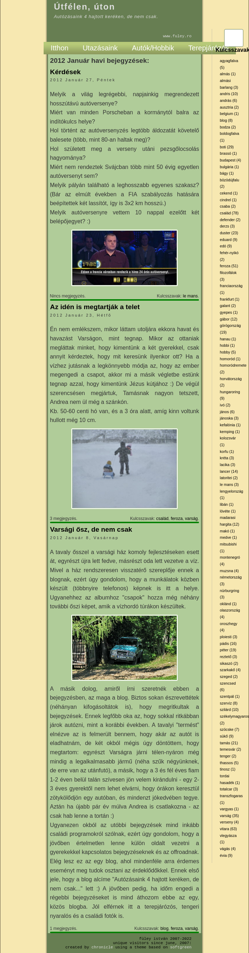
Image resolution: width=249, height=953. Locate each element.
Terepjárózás (208, 48)
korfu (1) (227, 451)
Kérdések (65, 72)
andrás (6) (228, 100)
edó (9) (226, 246)
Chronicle (102, 947)
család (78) (229, 213)
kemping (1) (230, 431)
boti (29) (227, 147)
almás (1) (228, 74)
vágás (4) (228, 849)
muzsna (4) (229, 571)
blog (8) (226, 120)
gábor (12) (228, 319)
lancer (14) (229, 471)
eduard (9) (228, 239)
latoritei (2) (229, 478)
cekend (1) (229, 193)
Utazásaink (100, 48)
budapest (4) (230, 160)
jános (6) (227, 412)
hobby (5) (228, 352)
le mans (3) (229, 484)
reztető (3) (228, 656)
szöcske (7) (229, 729)
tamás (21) (229, 743)
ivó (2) (225, 405)
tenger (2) (228, 756)
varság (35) (229, 816)
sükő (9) (227, 736)
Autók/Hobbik (153, 48)
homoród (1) (230, 359)
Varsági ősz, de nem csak (91, 529)
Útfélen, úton (84, 6)
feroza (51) (229, 266)
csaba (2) (228, 206)
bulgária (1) (229, 167)
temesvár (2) (230, 749)
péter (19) (228, 650)
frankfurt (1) (229, 299)
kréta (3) (227, 458)
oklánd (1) (228, 604)
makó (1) (227, 531)
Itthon (59, 48)
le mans (190, 296)
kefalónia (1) (230, 425)
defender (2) (230, 220)
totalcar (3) (229, 789)
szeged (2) (229, 676)
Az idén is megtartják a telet (95, 307)
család (162, 518)
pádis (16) (228, 643)
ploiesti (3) (228, 637)
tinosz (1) (228, 769)
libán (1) (227, 504)
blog (164, 928)
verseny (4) (229, 822)
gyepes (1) (229, 312)
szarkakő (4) (230, 670)
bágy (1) (227, 173)
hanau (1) (228, 339)
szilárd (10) (229, 709)
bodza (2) (228, 127)
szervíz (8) (229, 703)
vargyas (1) (229, 809)
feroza (176, 518)
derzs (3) (227, 226)
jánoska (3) (229, 418)
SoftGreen (181, 947)
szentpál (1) (230, 696)
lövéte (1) (228, 511)
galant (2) (228, 305)
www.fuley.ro (177, 36)
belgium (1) (229, 113)
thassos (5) (229, 763)
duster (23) (229, 233)
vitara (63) (228, 829)
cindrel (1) (228, 200)
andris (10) (229, 94)
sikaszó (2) (229, 663)
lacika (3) (227, 464)
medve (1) (228, 537)
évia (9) (226, 855)
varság (191, 518)
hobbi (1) (227, 345)
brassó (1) (228, 153)
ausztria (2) (229, 107)
